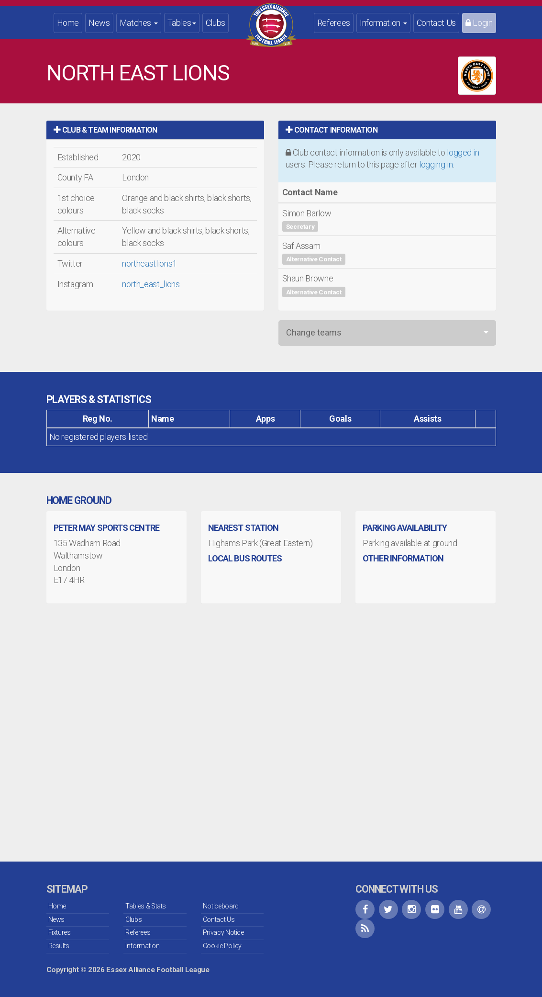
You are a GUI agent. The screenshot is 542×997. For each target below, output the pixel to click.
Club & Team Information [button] (105, 129)
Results (58, 946)
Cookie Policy (222, 946)
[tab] (155, 130)
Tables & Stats (145, 906)
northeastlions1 (149, 263)
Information (383, 23)
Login (478, 23)
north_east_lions (150, 284)
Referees (333, 23)
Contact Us (436, 23)
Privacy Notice (223, 932)
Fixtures (59, 932)
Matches (139, 23)
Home (68, 23)
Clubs (215, 23)
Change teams (314, 332)
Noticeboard (221, 906)
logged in (463, 152)
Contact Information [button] (331, 129)
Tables (181, 23)
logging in (436, 164)
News (99, 23)
